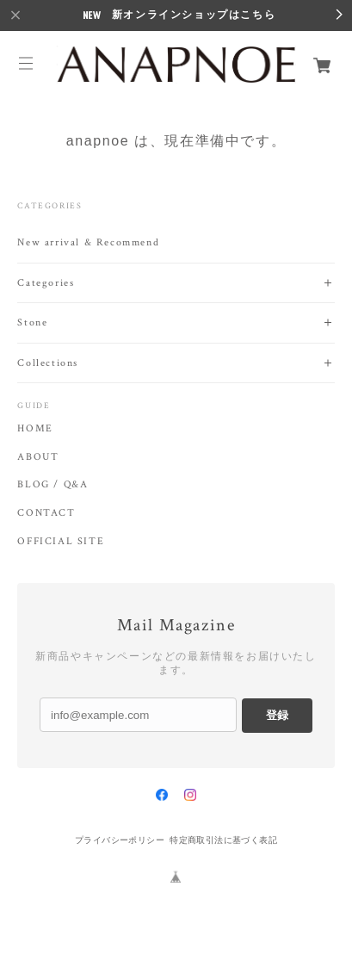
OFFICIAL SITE (60, 542)
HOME (34, 429)
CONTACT (46, 513)
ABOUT (38, 457)
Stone (32, 322)
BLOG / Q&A (52, 485)
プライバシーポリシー (119, 840)
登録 (277, 715)
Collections (47, 362)
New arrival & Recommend (88, 242)
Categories (45, 282)
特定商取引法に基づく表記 (223, 840)
